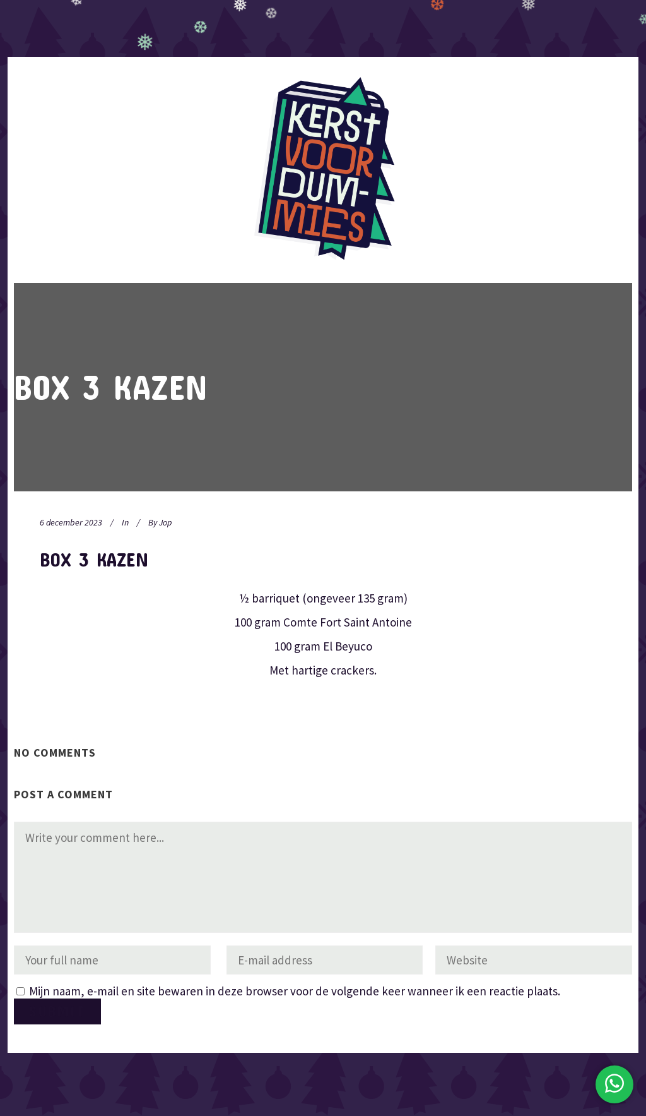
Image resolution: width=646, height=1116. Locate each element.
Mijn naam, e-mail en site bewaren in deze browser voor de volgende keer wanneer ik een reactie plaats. (294, 991)
